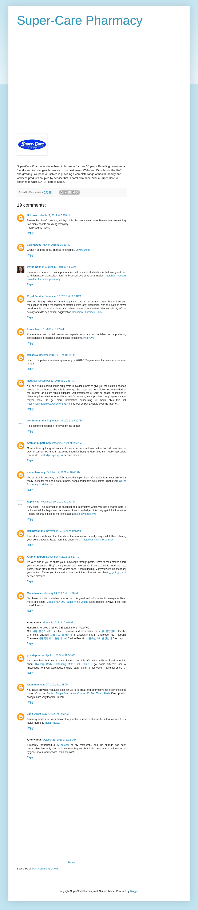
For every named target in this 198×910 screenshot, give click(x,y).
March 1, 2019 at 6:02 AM (49, 329)
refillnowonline (36, 530)
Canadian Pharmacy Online (87, 312)
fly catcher (63, 744)
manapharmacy (36, 472)
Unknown (32, 215)
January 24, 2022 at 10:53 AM (61, 593)
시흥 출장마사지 (41, 631)
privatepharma (35, 655)
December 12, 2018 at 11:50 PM (63, 296)
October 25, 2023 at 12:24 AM (59, 739)
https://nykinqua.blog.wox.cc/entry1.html (49, 403)
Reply (30, 233)
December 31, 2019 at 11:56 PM (56, 380)
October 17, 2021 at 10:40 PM (63, 472)
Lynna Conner (35, 266)
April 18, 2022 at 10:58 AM (60, 655)
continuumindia (36, 420)
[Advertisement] (40, 80)
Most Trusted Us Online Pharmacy (94, 539)
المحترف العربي (117, 572)
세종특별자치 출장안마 (99, 638)
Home (71, 862)
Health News (52, 722)
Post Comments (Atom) (45, 868)
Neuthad (32, 380)
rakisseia (32, 354)
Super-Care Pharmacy (80, 20)
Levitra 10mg (83, 249)
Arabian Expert (36, 442)
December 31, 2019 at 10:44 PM (57, 354)
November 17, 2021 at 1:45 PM (63, 530)
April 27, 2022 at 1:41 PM (54, 684)
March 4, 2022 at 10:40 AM (58, 622)
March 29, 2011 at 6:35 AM (55, 215)
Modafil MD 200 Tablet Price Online (67, 601)
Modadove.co (35, 593)
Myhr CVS (89, 337)
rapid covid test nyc (85, 513)
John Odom (34, 713)
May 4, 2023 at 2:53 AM (55, 713)
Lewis (30, 329)
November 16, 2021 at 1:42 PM (58, 501)
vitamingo (33, 684)
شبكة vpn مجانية (54, 455)
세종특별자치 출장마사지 (53, 638)
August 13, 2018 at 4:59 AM (60, 266)
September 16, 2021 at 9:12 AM (64, 420)
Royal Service (35, 296)
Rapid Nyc (33, 501)
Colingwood (34, 244)
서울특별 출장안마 (61, 634)
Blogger (134, 891)
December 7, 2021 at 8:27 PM (62, 556)
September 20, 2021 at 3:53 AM (64, 442)
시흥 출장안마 (107, 631)
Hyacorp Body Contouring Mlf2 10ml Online (62, 664)
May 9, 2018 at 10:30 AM (57, 244)
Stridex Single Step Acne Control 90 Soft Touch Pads (78, 693)
